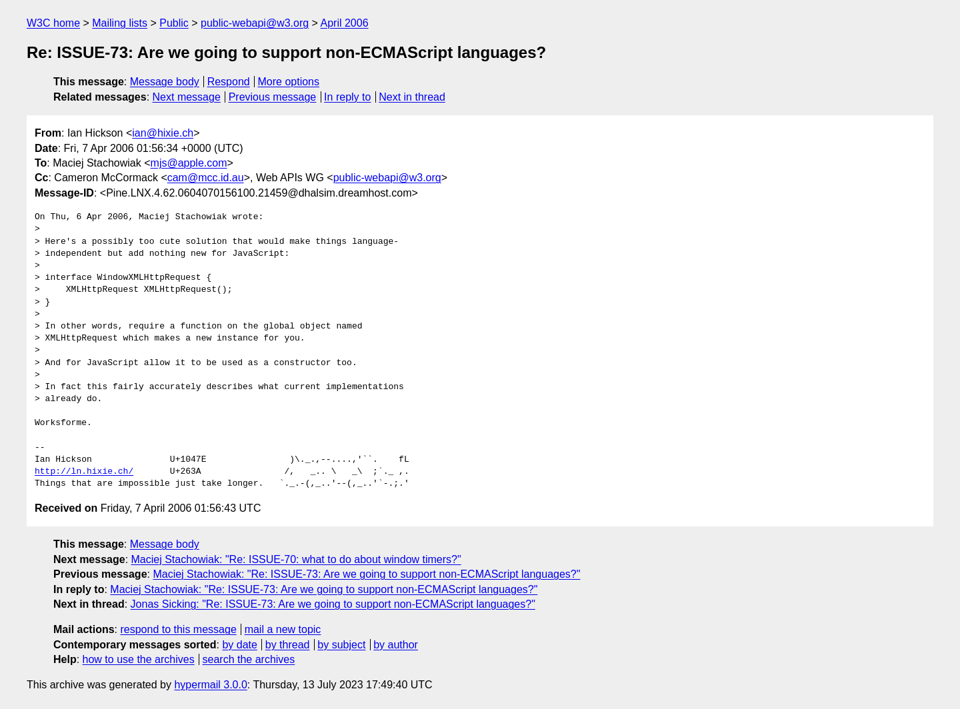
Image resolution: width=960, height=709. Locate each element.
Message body (164, 81)
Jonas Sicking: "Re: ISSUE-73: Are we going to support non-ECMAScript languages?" (333, 604)
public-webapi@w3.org (255, 23)
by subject (341, 644)
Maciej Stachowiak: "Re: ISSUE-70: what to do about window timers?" (296, 559)
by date (239, 644)
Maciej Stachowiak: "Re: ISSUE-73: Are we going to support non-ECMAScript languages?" (366, 574)
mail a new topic (283, 629)
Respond (228, 81)
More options (289, 81)
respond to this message (178, 629)
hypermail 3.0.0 (210, 684)
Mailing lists (119, 23)
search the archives (249, 659)
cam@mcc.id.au (205, 177)
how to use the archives (139, 659)
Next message (187, 97)
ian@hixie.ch (162, 133)
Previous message (273, 97)
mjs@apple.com (189, 163)
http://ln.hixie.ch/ (84, 472)
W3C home (53, 23)
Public (174, 23)
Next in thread (412, 97)
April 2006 (345, 23)
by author (395, 644)
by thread (287, 644)
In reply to (347, 97)
